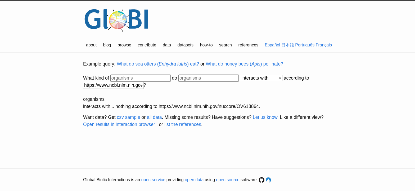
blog (107, 45)
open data (194, 179)
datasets (185, 45)
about (91, 45)
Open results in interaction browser (119, 124)
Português (304, 45)
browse (124, 45)
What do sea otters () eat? (158, 64)
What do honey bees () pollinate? (244, 64)
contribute (147, 45)
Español (272, 45)
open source (228, 179)
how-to (206, 45)
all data (154, 117)
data (167, 45)
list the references (182, 124)
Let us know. (266, 117)
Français (324, 45)
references (248, 45)
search (225, 45)
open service (153, 179)
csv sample (128, 117)
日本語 (287, 45)
